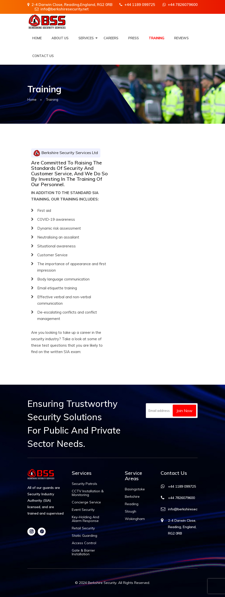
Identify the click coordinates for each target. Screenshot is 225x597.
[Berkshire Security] (47, 21)
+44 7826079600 (180, 4)
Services (86, 38)
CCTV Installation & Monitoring (88, 493)
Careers (111, 38)
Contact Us (43, 56)
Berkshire (132, 496)
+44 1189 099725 (137, 4)
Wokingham (135, 519)
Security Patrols (84, 484)
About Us (60, 38)
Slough (130, 511)
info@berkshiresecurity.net (62, 9)
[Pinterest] (42, 532)
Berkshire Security (102, 583)
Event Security (83, 510)
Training (156, 38)
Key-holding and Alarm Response (85, 519)
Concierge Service (86, 502)
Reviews (181, 38)
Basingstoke (135, 489)
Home (37, 38)
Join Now (184, 410)
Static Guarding (84, 535)
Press (133, 38)
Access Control (84, 543)
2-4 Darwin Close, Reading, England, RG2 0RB (182, 527)
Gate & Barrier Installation (83, 552)
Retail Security (83, 528)
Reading (131, 504)
